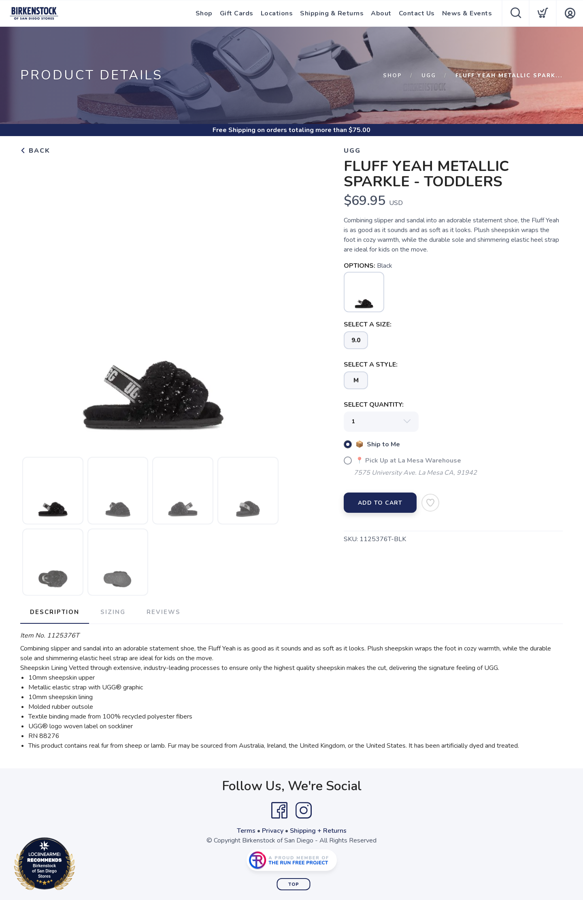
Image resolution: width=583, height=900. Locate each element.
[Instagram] (304, 810)
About (381, 13)
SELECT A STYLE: (371, 364)
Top (293, 884)
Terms (246, 830)
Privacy (272, 830)
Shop (204, 13)
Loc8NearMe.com (79, 865)
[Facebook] (279, 810)
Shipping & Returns (332, 13)
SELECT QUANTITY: (374, 404)
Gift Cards (236, 13)
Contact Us (417, 13)
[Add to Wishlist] (430, 503)
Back (35, 150)
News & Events (467, 13)
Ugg (428, 75)
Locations (277, 13)
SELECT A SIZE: (368, 324)
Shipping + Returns (318, 830)
